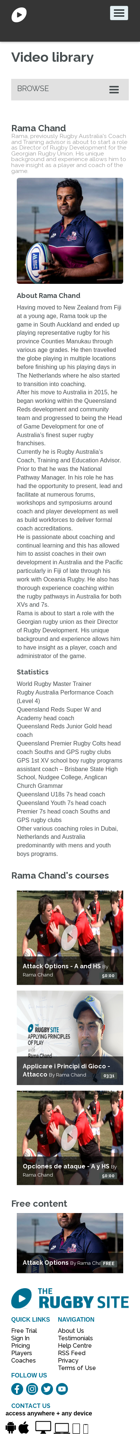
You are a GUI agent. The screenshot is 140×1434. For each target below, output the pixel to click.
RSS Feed (72, 1353)
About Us (71, 1330)
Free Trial (24, 1330)
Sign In (20, 1338)
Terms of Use (73, 1368)
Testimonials (73, 1338)
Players (21, 1353)
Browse (33, 88)
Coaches (23, 1360)
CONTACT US (30, 1405)
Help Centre (73, 1345)
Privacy (68, 1360)
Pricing (20, 1345)
